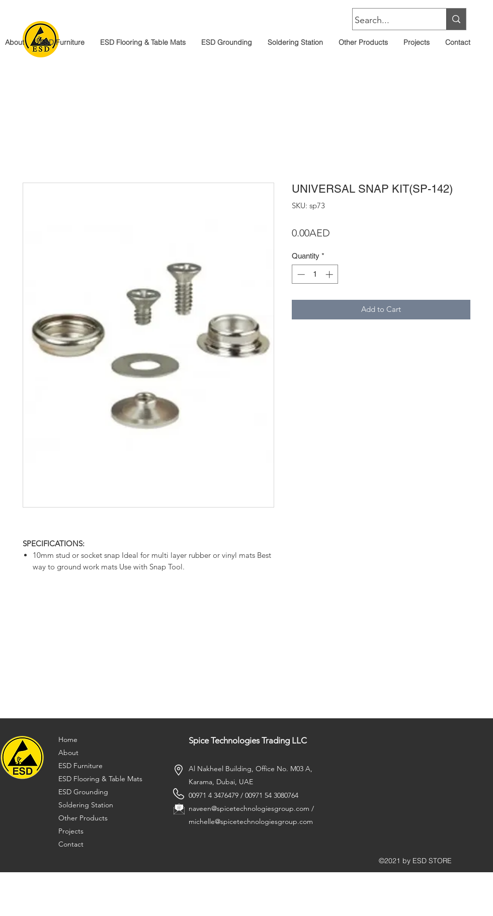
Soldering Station (85, 804)
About (68, 752)
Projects (71, 831)
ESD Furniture (80, 765)
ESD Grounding (83, 791)
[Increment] (330, 274)
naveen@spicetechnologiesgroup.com (249, 808)
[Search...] (390, 21)
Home (67, 739)
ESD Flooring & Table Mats (100, 778)
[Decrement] (300, 274)
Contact (71, 844)
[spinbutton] (315, 274)
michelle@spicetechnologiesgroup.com (251, 821)
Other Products (83, 817)
